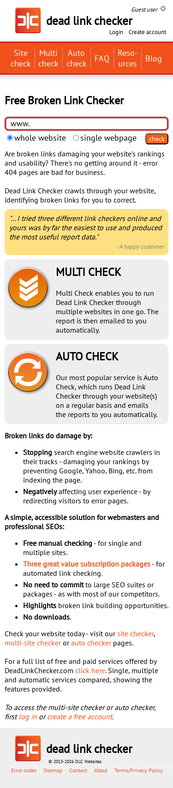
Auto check (76, 58)
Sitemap (52, 770)
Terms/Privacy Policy (138, 770)
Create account (147, 32)
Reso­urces (127, 58)
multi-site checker (33, 642)
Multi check (48, 58)
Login (116, 32)
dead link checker (89, 748)
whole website (36, 137)
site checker (135, 633)
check (157, 139)
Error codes (23, 770)
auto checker (91, 642)
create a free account (79, 716)
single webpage (105, 137)
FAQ (102, 58)
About (100, 770)
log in (27, 716)
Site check (21, 58)
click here (90, 670)
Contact (78, 770)
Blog (153, 58)
